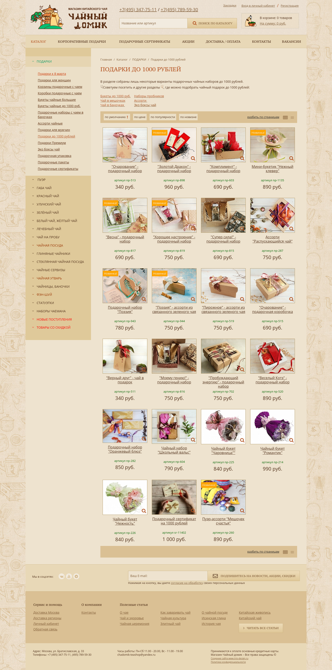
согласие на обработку (187, 583)
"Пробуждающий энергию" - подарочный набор (223, 382)
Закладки (229, 5)
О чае (124, 612)
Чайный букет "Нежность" (125, 521)
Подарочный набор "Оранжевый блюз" (125, 449)
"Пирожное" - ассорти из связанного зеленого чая (223, 309)
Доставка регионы (47, 618)
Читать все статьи (263, 628)
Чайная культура (173, 618)
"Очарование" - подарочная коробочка (272, 309)
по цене (139, 117)
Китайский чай (250, 618)
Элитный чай (171, 623)
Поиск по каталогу (212, 23)
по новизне (188, 117)
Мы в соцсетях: (42, 577)
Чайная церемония (134, 623)
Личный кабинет (46, 623)
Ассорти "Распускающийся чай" (272, 239)
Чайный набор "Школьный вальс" (174, 450)
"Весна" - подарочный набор (125, 239)
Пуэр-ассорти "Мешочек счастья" (223, 521)
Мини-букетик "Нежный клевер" (272, 168)
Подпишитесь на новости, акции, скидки (253, 575)
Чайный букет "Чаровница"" (223, 450)
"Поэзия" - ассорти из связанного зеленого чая (174, 309)
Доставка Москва (46, 612)
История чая (211, 623)
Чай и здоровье (132, 618)
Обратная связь (45, 629)
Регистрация (289, 6)
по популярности (163, 117)
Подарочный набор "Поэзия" (125, 309)
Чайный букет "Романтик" (272, 450)
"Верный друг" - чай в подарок (125, 380)
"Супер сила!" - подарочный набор (223, 239)
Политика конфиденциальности (228, 662)
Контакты (88, 612)
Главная (106, 59)
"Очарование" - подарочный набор (125, 168)
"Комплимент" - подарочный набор (223, 168)
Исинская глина (214, 618)
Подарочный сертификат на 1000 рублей (174, 521)
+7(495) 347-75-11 (138, 9)
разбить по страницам (263, 117)
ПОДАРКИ (139, 59)
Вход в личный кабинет (258, 6)
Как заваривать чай (176, 612)
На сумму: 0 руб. (273, 23)
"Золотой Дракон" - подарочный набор (174, 168)
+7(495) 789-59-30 (179, 9)
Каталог (121, 59)
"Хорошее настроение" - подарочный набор (174, 239)
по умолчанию (115, 117)
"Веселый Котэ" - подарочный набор (272, 380)
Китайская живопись (255, 612)
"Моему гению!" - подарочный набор (174, 380)
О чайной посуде (215, 612)
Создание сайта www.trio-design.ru (229, 658)
